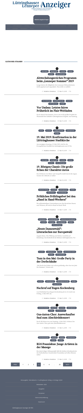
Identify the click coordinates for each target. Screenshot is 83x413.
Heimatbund (42, 219)
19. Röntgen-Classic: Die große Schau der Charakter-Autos (55, 168)
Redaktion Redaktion (50, 91)
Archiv (32, 28)
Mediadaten (23, 28)
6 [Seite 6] (49, 365)
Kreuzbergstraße (53, 219)
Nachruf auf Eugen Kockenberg (55, 288)
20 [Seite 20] (60, 365)
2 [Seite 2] (28, 365)
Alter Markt (44, 71)
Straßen (51, 74)
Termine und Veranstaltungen (40, 26)
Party (59, 252)
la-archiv (63, 71)
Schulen (53, 340)
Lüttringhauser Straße (62, 281)
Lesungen (51, 222)
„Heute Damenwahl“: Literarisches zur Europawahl (54, 230)
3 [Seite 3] (33, 365)
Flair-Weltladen (46, 101)
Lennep (26, 26)
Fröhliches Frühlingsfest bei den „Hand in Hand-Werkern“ (56, 198)
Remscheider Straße (70, 252)
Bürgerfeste (54, 71)
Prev (15, 365)
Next (68, 365)
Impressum (41, 402)
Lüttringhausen (17, 26)
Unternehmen (51, 192)
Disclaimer (41, 393)
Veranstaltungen (61, 74)
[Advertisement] (41, 43)
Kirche (41, 130)
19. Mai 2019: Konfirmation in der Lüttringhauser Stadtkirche (57, 139)
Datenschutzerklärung (41, 397)
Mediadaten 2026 (41, 384)
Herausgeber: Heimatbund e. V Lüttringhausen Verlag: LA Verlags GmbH (41, 380)
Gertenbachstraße (58, 101)
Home (8, 26)
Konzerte (54, 308)
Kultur (70, 26)
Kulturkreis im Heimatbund (68, 219)
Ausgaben (41, 389)
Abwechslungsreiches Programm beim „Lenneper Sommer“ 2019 (56, 79)
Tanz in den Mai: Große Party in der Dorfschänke (56, 260)
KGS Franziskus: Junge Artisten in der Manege (57, 346)
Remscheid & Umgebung (58, 26)
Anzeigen (15, 28)
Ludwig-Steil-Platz (58, 130)
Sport (8, 28)
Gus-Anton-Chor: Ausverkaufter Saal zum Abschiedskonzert (56, 316)
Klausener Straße (43, 190)
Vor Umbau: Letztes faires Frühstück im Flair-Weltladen (54, 109)
